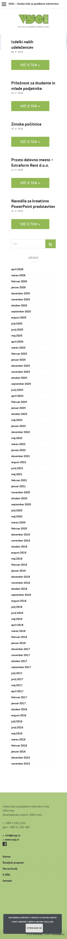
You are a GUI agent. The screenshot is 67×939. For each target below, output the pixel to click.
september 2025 (21, 311)
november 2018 (20, 582)
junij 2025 (17, 329)
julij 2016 (16, 721)
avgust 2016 (18, 715)
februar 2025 (19, 353)
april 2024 (17, 396)
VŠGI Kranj (37, 934)
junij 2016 (17, 727)
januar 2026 (18, 287)
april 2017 (17, 691)
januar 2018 (18, 643)
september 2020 (21, 504)
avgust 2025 (18, 317)
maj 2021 (16, 474)
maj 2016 (16, 733)
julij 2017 (16, 673)
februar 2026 (19, 281)
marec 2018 (18, 631)
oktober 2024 (19, 377)
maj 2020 (16, 516)
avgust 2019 (18, 552)
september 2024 (21, 383)
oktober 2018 (19, 588)
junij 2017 (17, 679)
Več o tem (48, 922)
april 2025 (17, 341)
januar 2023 (18, 426)
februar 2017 (19, 697)
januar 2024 (18, 408)
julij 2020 (16, 510)
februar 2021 (19, 480)
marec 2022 (18, 444)
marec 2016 (18, 739)
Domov (7, 856)
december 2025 (20, 293)
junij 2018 (17, 613)
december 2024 (20, 365)
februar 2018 (19, 637)
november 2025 (20, 299)
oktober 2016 (19, 709)
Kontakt (7, 880)
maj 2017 (16, 685)
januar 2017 (18, 703)
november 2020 (20, 492)
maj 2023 (16, 420)
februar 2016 (19, 745)
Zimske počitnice (26, 124)
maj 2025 (16, 335)
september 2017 (21, 667)
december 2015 (20, 757)
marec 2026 (18, 275)
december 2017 (20, 649)
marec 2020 (18, 522)
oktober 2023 (19, 414)
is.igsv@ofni (12, 835)
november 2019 (20, 540)
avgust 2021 (18, 462)
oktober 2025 (19, 305)
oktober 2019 (19, 546)
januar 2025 (18, 359)
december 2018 (20, 576)
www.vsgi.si (12, 839)
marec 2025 (18, 347)
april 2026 (17, 269)
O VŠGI (6, 874)
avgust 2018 (18, 600)
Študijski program (13, 862)
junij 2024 (17, 389)
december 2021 (20, 456)
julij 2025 (16, 323)
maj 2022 (16, 438)
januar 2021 (18, 486)
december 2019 (20, 534)
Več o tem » (30, 65)
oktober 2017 (19, 661)
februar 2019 (19, 564)
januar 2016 (18, 751)
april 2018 (17, 625)
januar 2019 (18, 570)
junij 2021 (17, 468)
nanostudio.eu (58, 934)
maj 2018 (16, 619)
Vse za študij (10, 868)
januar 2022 (18, 450)
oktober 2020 (19, 498)
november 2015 (20, 763)
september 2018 (21, 594)
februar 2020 (19, 528)
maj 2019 (16, 558)
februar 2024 (19, 402)
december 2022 (20, 432)
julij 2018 (16, 606)
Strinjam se (34, 928)
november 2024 (20, 371)
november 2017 (20, 655)
